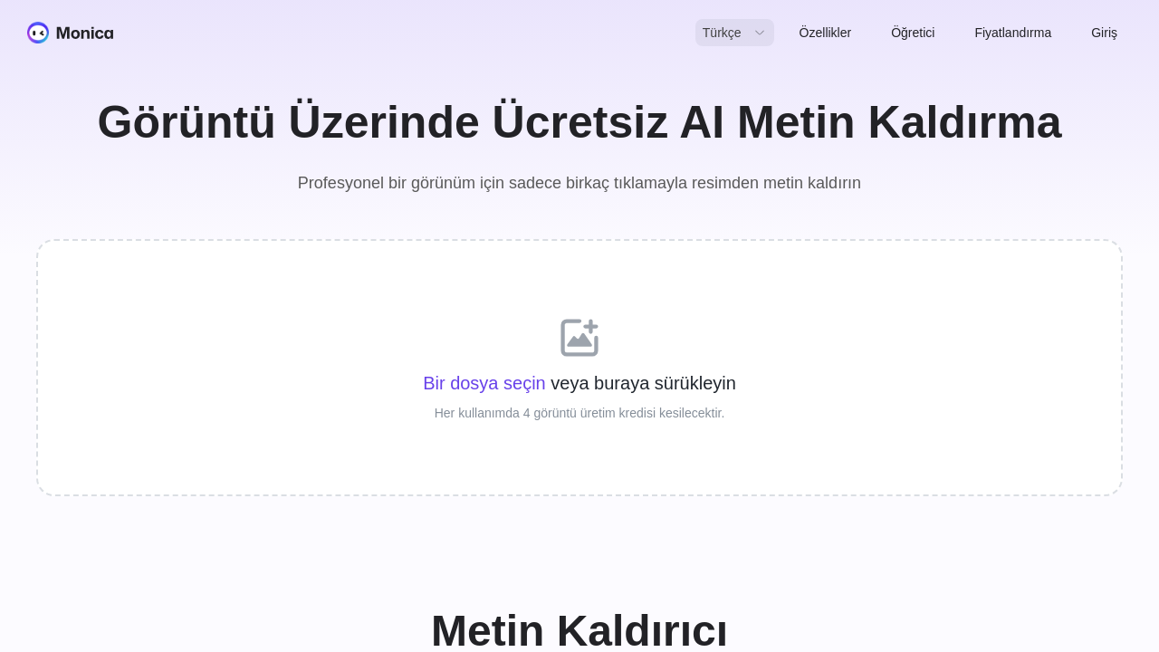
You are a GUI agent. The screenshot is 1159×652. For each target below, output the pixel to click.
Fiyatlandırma (1012, 32)
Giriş (1104, 32)
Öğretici (912, 32)
